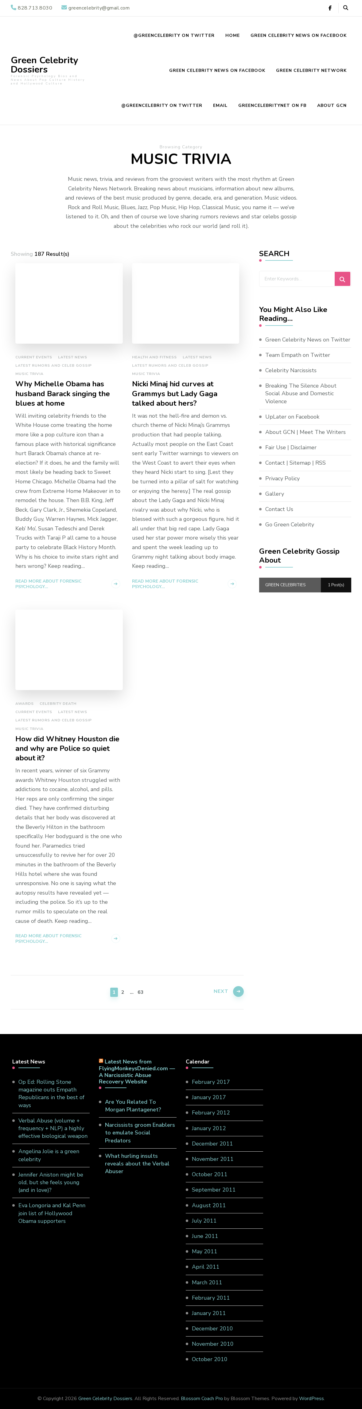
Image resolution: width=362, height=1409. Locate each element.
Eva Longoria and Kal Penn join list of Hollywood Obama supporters (51, 1213)
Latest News (72, 357)
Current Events (33, 357)
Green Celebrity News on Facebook (299, 35)
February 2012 (211, 1112)
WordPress (311, 1398)
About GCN (332, 105)
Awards (24, 703)
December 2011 (212, 1143)
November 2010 (213, 1344)
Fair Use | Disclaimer (291, 447)
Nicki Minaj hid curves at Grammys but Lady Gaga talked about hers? (174, 393)
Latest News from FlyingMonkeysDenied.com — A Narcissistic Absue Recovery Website (137, 1071)
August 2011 (209, 1205)
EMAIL (220, 105)
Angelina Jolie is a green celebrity (48, 1155)
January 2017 (209, 1097)
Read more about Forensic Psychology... (48, 584)
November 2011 (213, 1159)
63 (141, 992)
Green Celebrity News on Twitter (307, 339)
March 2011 (207, 1282)
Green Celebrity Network (311, 70)
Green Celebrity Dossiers (44, 65)
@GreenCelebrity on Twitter (174, 35)
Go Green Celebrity (289, 524)
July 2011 (204, 1220)
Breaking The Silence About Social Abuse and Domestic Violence (301, 393)
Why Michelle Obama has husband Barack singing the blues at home (62, 393)
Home (232, 35)
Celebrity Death (58, 703)
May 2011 (204, 1251)
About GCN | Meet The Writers (305, 432)
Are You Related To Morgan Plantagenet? (133, 1105)
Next (221, 991)
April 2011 (206, 1266)
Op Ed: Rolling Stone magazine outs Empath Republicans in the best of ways (51, 1093)
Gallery (274, 494)
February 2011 (211, 1298)
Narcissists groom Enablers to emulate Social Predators (140, 1132)
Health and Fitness (154, 357)
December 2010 (212, 1328)
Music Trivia (29, 373)
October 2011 (210, 1174)
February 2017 (211, 1082)
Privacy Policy (282, 478)
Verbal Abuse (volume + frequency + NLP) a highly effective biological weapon (53, 1128)
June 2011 (205, 1236)
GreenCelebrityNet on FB (272, 105)
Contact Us (279, 509)
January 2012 (209, 1128)
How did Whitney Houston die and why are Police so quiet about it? (67, 748)
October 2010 (210, 1359)
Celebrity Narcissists (291, 370)
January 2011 (209, 1313)
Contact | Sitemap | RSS (295, 462)
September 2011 (214, 1189)
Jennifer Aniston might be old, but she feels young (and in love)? (50, 1182)
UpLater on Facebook (292, 416)
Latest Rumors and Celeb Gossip (53, 365)
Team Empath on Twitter (297, 355)
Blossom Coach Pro (202, 1398)
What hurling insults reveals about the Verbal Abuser (137, 1163)
